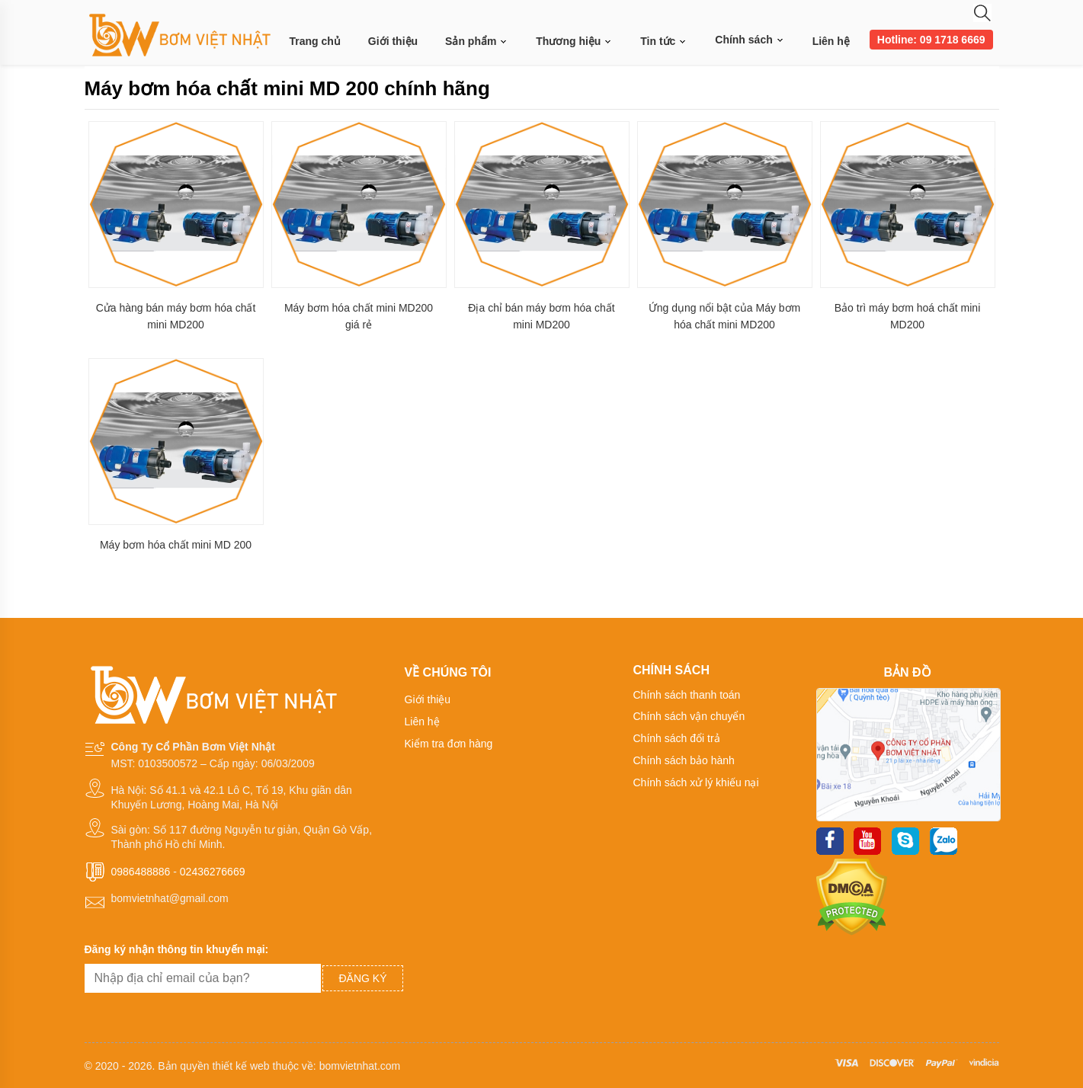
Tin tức (663, 41)
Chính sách (749, 40)
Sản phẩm (476, 41)
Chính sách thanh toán (687, 695)
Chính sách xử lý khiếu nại (696, 782)
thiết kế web (240, 1066)
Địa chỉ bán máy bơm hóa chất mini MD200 (541, 316)
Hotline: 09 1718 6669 (931, 40)
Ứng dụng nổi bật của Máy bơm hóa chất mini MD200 (725, 316)
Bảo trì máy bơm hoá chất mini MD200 (908, 316)
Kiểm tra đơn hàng (449, 744)
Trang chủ (315, 41)
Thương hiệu (574, 41)
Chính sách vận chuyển (689, 716)
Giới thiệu (393, 41)
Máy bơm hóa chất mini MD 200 (176, 545)
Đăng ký (362, 978)
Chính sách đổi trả (676, 738)
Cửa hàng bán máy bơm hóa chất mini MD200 (176, 316)
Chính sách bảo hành (684, 760)
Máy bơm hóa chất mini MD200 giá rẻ (358, 316)
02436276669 (212, 872)
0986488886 (141, 872)
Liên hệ (831, 41)
